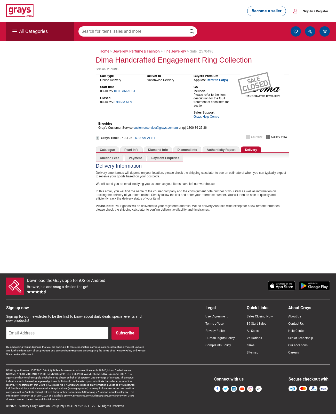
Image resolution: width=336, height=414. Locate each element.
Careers (293, 352)
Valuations (254, 338)
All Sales (253, 331)
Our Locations (298, 345)
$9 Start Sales (256, 323)
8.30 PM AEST (124, 102)
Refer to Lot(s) (217, 80)
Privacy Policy (215, 331)
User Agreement (216, 316)
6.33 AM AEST (145, 138)
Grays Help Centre (206, 116)
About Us (294, 316)
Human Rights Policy (220, 338)
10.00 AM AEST (124, 91)
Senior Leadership (300, 338)
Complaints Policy (218, 345)
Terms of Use (214, 323)
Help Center (296, 331)
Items (250, 345)
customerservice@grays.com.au (155, 128)
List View (256, 136)
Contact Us (296, 323)
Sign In (315, 11)
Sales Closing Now (260, 316)
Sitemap (252, 352)
